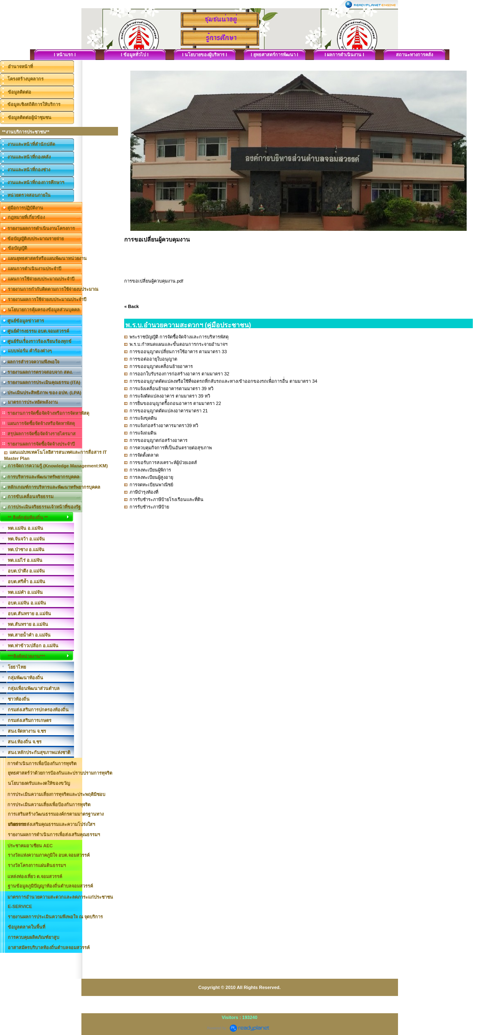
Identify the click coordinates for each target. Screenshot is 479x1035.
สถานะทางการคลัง (414, 54)
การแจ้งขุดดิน (143, 418)
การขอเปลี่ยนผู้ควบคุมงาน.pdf (153, 280)
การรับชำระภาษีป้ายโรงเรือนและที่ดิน (167, 499)
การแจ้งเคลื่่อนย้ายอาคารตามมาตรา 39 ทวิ (171, 388)
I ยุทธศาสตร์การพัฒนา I (274, 54)
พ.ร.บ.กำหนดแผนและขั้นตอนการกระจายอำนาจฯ (178, 344)
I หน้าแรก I (65, 54)
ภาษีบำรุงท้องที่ (144, 492)
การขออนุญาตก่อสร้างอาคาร (158, 440)
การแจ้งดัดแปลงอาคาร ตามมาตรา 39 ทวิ (170, 395)
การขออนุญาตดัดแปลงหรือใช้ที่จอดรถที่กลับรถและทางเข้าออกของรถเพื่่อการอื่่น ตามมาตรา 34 (223, 381)
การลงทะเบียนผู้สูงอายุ (151, 477)
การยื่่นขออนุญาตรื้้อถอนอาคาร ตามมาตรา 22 (175, 403)
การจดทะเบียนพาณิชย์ (151, 484)
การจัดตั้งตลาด (144, 455)
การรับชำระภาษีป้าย (149, 506)
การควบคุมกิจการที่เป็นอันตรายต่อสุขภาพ (171, 447)
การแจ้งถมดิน (143, 432)
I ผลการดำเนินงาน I (344, 54)
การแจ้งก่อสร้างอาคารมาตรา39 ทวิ (164, 425)
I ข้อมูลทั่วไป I (134, 54)
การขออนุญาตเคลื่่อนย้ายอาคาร (161, 366)
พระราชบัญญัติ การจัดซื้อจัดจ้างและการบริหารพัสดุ (179, 336)
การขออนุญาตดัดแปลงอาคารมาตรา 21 (169, 410)
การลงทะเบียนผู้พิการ (150, 469)
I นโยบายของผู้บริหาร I (204, 54)
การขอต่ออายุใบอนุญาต (153, 358)
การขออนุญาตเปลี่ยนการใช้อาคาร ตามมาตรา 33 (178, 351)
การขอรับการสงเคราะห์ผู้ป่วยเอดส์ (163, 462)
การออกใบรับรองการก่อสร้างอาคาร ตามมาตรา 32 (179, 373)
